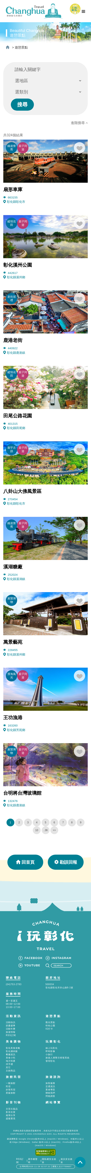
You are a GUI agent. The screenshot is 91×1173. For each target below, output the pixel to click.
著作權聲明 (33, 1161)
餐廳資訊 (10, 1054)
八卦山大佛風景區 (22, 491)
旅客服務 (50, 1083)
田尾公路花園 (17, 415)
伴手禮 (9, 1064)
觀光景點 (50, 1022)
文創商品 (10, 1070)
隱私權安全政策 (49, 1161)
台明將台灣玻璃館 (22, 793)
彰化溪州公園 (17, 265)
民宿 (8, 1086)
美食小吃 (10, 1058)
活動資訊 (14, 1016)
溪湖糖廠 (12, 566)
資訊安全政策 (67, 1161)
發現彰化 (50, 1061)
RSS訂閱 (11, 1035)
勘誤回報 (65, 862)
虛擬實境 (10, 1118)
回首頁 (25, 862)
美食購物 (14, 1041)
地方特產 (10, 1061)
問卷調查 (50, 1096)
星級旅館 (10, 1093)
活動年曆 (10, 1029)
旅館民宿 (14, 1077)
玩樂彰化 (53, 1041)
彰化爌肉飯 (12, 1051)
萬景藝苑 (12, 642)
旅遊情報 (10, 1032)
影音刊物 (14, 1102)
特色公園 (50, 1025)
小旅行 (49, 1054)
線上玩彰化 (52, 1048)
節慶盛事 (10, 1025)
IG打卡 (49, 1029)
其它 (8, 1067)
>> (54, 830)
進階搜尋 (79, 123)
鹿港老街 (12, 340)
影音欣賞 (10, 1112)
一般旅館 (10, 1083)
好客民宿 (10, 1089)
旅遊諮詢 (53, 1077)
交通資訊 (50, 1086)
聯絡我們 (50, 1093)
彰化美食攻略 (13, 1048)
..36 (45, 830)
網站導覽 (53, 1102)
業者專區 (50, 1089)
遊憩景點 (21, 47)
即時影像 (50, 1051)
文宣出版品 (12, 1109)
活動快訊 (10, 1022)
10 (36, 830)
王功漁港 (12, 717)
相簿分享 (10, 1115)
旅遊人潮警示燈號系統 (57, 1058)
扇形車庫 (12, 189)
